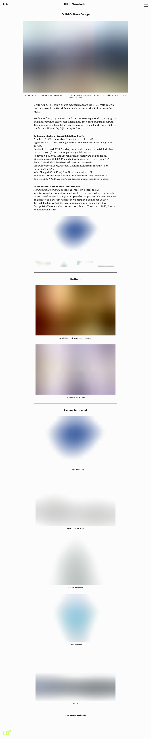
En (7, 4)
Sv (4, 4)
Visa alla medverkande (75, 715)
